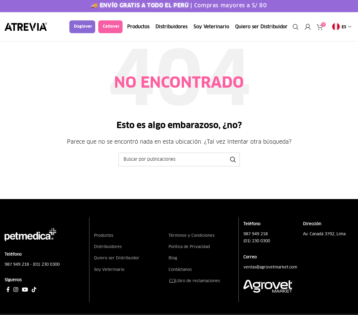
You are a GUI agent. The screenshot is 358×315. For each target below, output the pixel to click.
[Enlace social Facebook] (8, 289)
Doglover (83, 27)
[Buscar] (296, 27)
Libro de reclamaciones (194, 280)
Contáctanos (180, 269)
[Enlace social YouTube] (25, 289)
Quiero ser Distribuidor (116, 258)
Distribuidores (108, 246)
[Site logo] (26, 26)
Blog (173, 258)
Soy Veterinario (109, 269)
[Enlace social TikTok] (34, 289)
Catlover (111, 27)
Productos (103, 235)
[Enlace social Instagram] (16, 289)
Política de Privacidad (189, 246)
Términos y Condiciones (191, 235)
